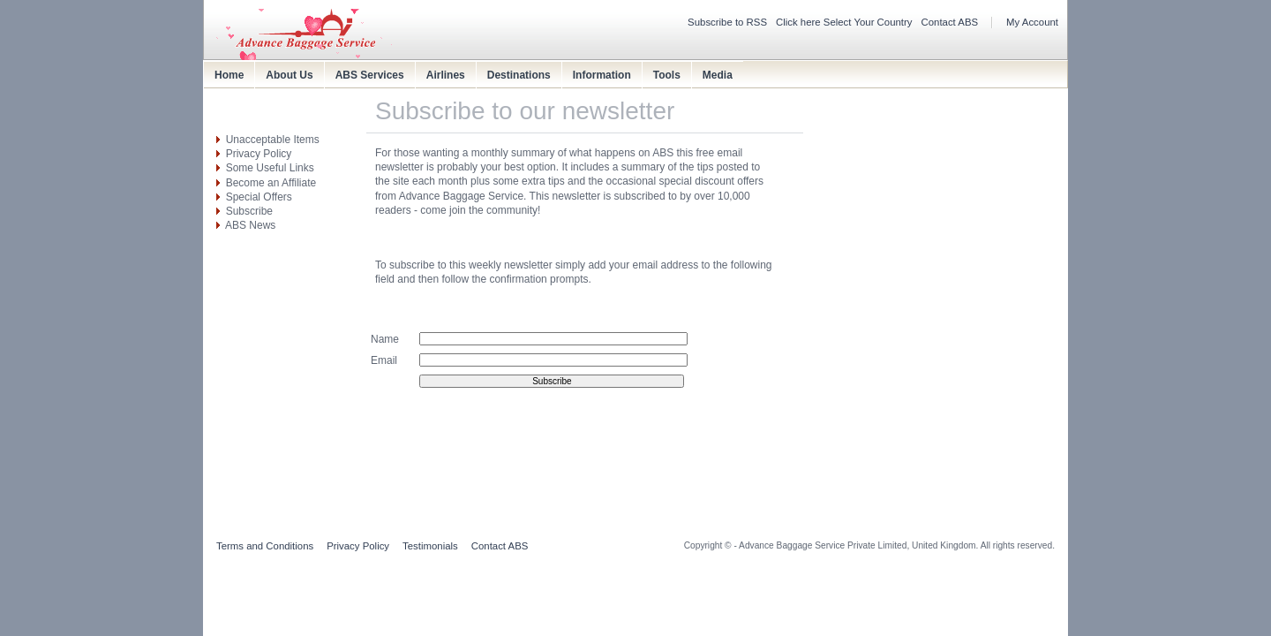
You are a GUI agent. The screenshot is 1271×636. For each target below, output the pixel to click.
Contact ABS (950, 22)
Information (602, 75)
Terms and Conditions (264, 546)
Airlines (445, 75)
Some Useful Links (270, 168)
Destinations (519, 75)
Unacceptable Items (273, 139)
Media (718, 75)
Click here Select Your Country (844, 22)
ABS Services (369, 75)
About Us (289, 75)
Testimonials (430, 546)
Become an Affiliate (271, 183)
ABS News (250, 225)
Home (229, 75)
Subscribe (249, 211)
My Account (1032, 22)
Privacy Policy (259, 154)
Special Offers (259, 197)
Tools (667, 75)
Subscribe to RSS (727, 22)
